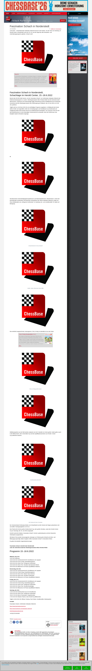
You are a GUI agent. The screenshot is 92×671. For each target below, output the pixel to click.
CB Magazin (32, 13)
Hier (37, 663)
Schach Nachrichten (22, 20)
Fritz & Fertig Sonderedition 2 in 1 (27, 334)
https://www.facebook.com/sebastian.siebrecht (21, 608)
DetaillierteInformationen (67, 668)
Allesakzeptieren (86, 668)
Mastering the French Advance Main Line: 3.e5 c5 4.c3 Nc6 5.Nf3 (77, 636)
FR (51, 21)
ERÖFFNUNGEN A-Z (21, 13)
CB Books (39, 13)
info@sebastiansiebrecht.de (16, 611)
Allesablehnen (76, 668)
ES (50, 21)
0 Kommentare (58, 28)
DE (47, 21)
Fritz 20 (17, 74)
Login (79, 13)
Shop (7, 13)
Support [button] (47, 13)
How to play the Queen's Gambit (77, 61)
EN (49, 21)
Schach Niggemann (54, 625)
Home (13, 13)
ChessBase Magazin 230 (75, 623)
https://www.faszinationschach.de (18, 606)
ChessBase (17, 630)
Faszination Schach (17, 619)
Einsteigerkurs (56, 13)
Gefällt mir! (53, 28)
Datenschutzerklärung (5, 664)
